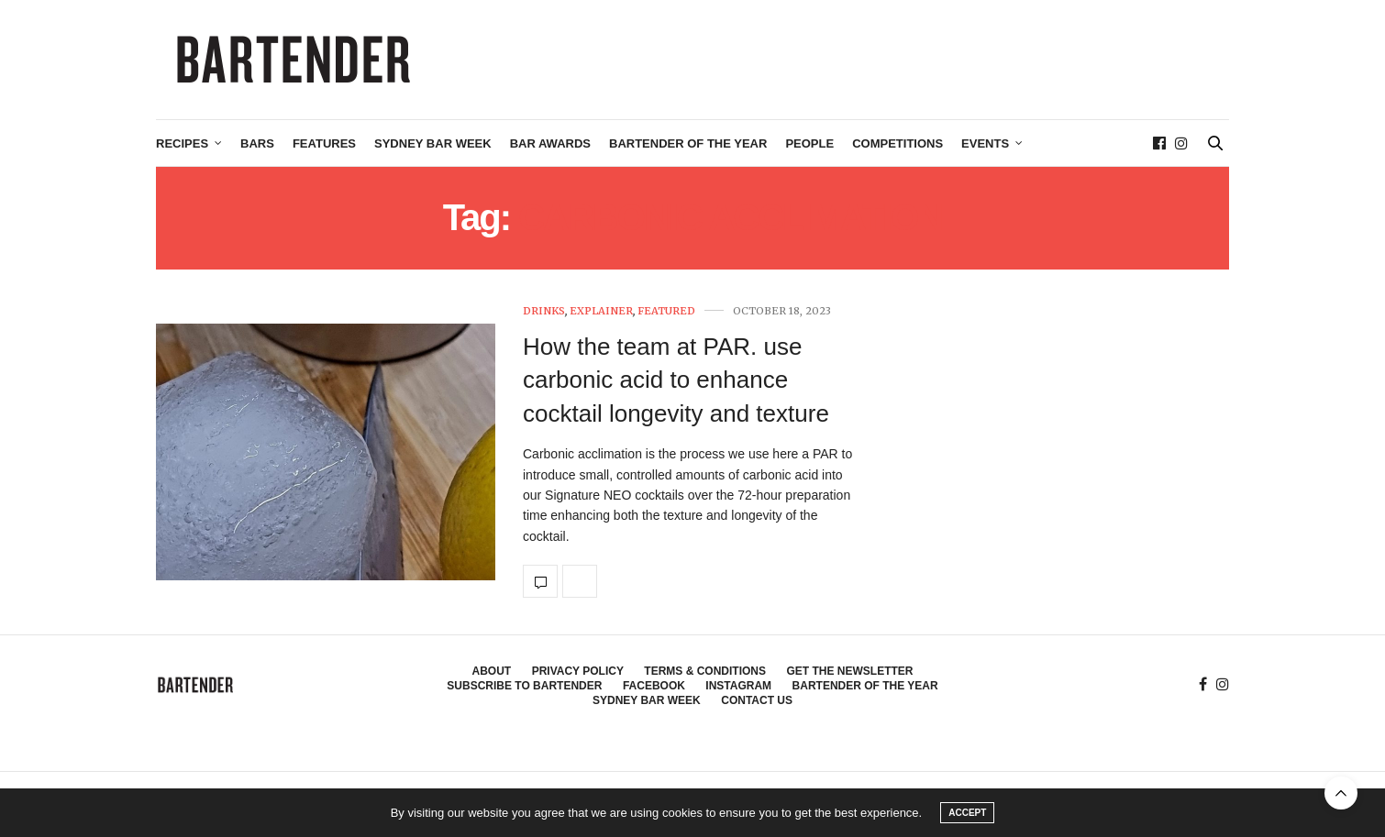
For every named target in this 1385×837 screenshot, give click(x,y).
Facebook (654, 685)
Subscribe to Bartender (524, 685)
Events (985, 143)
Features (324, 143)
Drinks (544, 311)
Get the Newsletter (849, 671)
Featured (666, 311)
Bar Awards (550, 143)
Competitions (897, 143)
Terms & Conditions (705, 671)
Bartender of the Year (688, 143)
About (492, 671)
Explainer (601, 311)
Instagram (738, 685)
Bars (257, 143)
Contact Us (756, 700)
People (809, 143)
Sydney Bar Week (433, 143)
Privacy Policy (578, 671)
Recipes (182, 143)
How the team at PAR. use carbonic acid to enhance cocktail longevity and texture (676, 380)
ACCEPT (967, 813)
